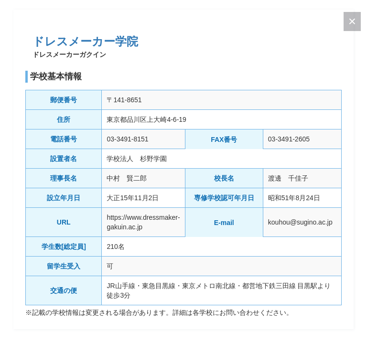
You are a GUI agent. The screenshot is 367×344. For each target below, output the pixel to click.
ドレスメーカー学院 (85, 41)
